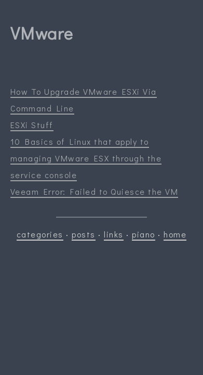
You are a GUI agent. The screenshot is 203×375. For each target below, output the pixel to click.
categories (40, 234)
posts (84, 234)
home (175, 234)
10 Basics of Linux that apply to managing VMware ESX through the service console (86, 158)
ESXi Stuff (31, 124)
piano (143, 234)
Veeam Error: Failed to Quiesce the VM (94, 191)
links (114, 234)
